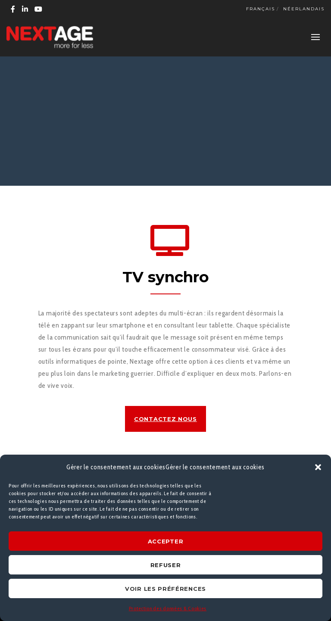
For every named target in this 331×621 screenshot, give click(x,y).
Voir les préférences (165, 588)
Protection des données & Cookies (167, 608)
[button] (318, 467)
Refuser (165, 565)
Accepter (166, 541)
